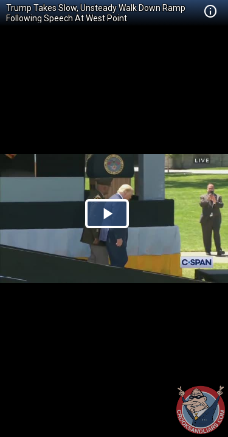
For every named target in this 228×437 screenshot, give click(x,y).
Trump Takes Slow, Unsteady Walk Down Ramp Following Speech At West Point (95, 13)
